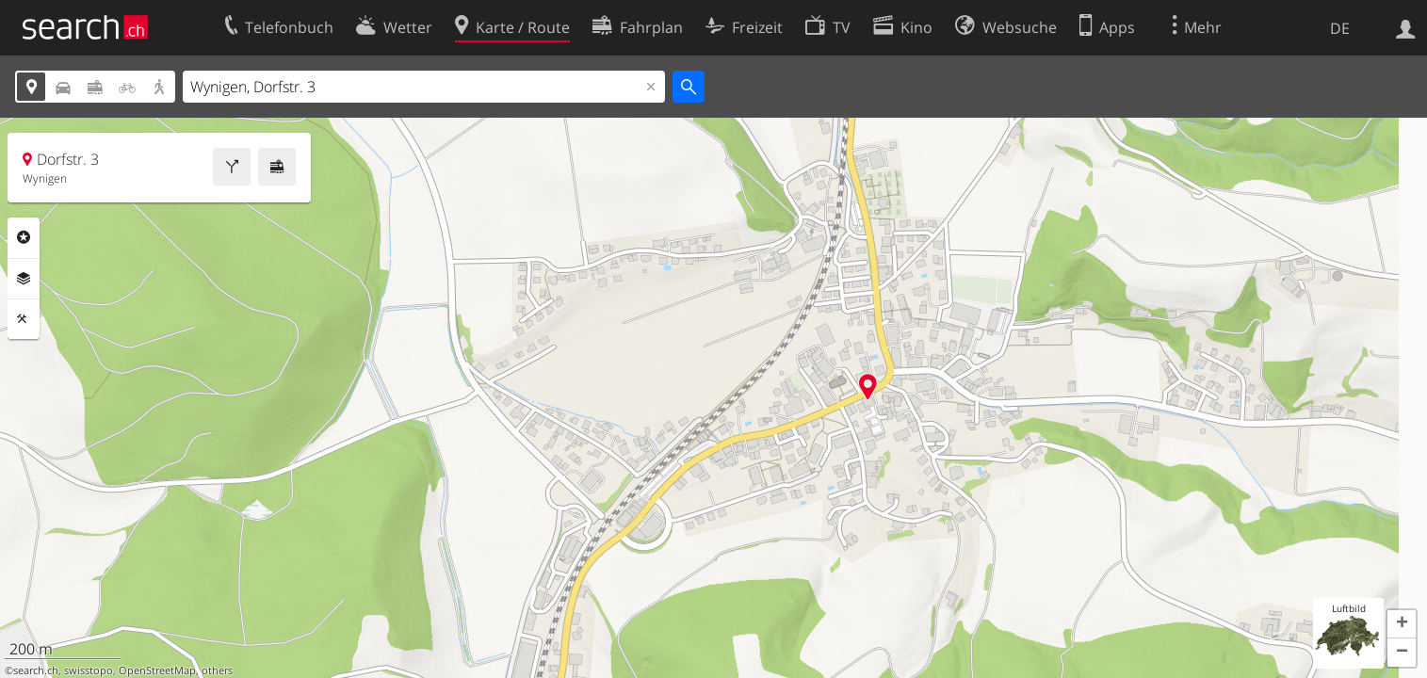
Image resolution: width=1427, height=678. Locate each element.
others (217, 670)
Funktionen (24, 319)
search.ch (35, 670)
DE (1340, 28)
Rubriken (24, 237)
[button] (1401, 624)
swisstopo (88, 670)
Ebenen (24, 279)
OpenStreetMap (157, 670)
